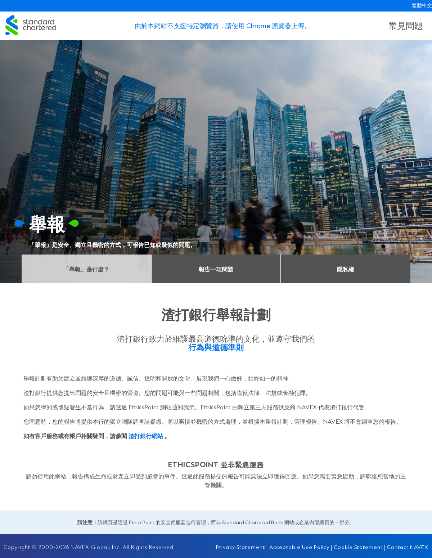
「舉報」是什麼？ (86, 269)
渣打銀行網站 (146, 435)
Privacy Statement (240, 547)
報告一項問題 (216, 269)
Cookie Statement (358, 547)
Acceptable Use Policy (299, 547)
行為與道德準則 (216, 347)
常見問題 (405, 25)
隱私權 (345, 269)
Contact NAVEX (407, 547)
